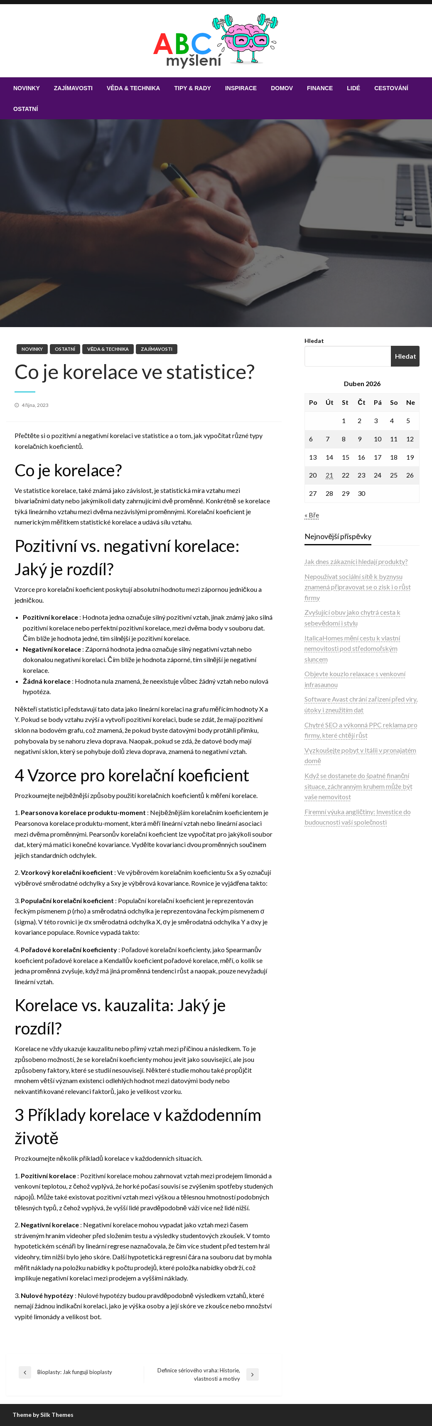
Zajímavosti (73, 88)
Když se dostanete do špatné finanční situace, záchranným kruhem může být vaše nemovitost (358, 785)
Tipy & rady (192, 88)
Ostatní (25, 109)
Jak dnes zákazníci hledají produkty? (356, 561)
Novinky (26, 88)
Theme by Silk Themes (43, 1414)
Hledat (314, 340)
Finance (320, 88)
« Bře (311, 515)
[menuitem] (26, 88)
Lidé (353, 88)
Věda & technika (133, 88)
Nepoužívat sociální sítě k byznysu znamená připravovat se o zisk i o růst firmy (357, 586)
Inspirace (241, 88)
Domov (282, 88)
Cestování (391, 88)
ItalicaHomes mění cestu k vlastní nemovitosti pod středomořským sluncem (352, 648)
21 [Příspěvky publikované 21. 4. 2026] (329, 475)
